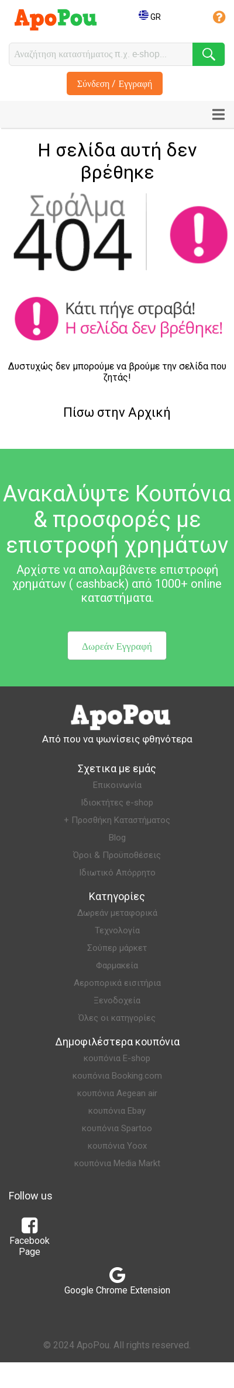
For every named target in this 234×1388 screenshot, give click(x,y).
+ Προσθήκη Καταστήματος (117, 820)
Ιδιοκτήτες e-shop (117, 802)
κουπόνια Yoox (117, 1146)
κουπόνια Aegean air (117, 1093)
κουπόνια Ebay (117, 1110)
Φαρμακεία (117, 965)
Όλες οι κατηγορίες (117, 1018)
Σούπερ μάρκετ (117, 948)
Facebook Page (29, 1240)
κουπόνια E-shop (117, 1058)
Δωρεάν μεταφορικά (117, 913)
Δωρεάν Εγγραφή (117, 646)
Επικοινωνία (117, 785)
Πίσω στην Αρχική (117, 412)
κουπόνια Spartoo (117, 1128)
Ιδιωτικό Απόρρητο (117, 872)
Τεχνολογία (117, 930)
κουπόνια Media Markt (117, 1163)
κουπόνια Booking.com (117, 1075)
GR (150, 17)
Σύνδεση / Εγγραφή (115, 83)
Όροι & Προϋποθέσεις (117, 855)
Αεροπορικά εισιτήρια (117, 983)
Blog (117, 837)
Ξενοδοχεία (117, 1000)
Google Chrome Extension (117, 1284)
